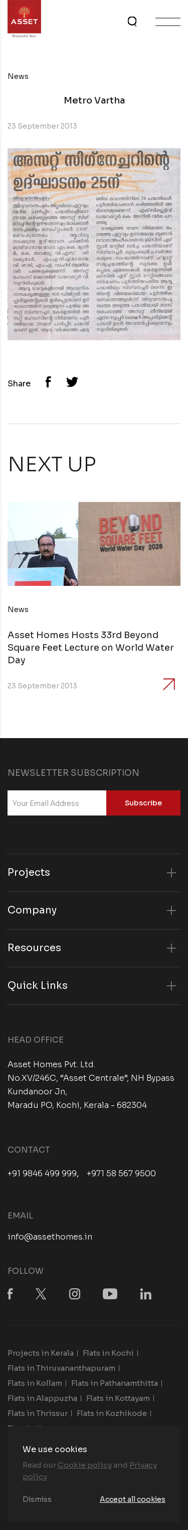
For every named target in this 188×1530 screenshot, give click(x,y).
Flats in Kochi (108, 1353)
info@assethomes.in (50, 1237)
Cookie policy (85, 1465)
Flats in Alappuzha (42, 1398)
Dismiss (37, 1499)
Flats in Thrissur (38, 1413)
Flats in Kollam (35, 1383)
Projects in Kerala (41, 1353)
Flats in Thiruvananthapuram (61, 1368)
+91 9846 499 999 (42, 1174)
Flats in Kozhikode (112, 1413)
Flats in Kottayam (118, 1398)
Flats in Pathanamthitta (114, 1383)
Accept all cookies (132, 1499)
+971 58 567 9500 (121, 1174)
